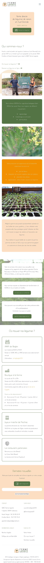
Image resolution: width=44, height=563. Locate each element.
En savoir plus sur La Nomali (22, 293)
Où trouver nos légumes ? (11, 64)
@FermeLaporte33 (29, 511)
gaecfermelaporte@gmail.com (22, 316)
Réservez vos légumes (22, 30)
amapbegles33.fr (18, 358)
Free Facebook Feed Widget (22, 494)
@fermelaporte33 (22, 483)
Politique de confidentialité (9, 536)
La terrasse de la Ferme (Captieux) (15, 457)
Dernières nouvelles (29, 540)
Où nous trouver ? (29, 536)
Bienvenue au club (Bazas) (12, 451)
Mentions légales (6, 532)
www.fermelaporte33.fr (30, 508)
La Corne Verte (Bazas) (11, 454)
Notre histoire (27, 532)
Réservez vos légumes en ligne (12, 68)
